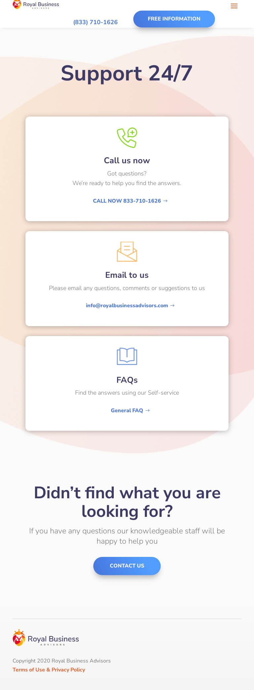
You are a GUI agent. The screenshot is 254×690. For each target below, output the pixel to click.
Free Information (174, 19)
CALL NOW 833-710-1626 (127, 201)
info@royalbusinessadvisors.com (127, 305)
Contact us (127, 565)
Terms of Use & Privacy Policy (49, 669)
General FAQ (127, 410)
